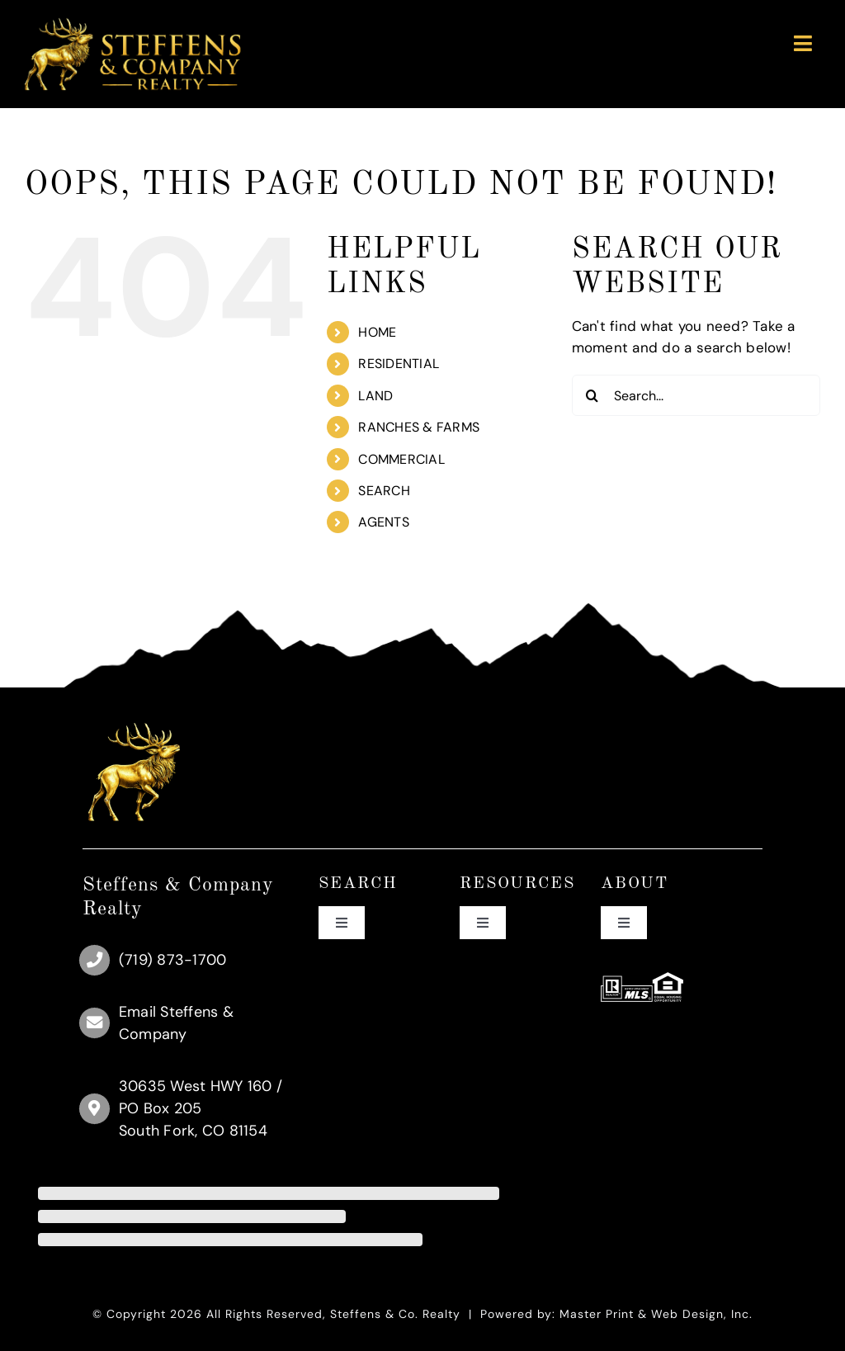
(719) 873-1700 (173, 960)
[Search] (592, 395)
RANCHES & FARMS (418, 427)
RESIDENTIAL (398, 363)
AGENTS (383, 522)
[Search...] (696, 395)
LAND (375, 395)
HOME (377, 332)
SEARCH (384, 490)
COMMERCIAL (401, 459)
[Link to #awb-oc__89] (803, 43)
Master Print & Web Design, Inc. (656, 1313)
